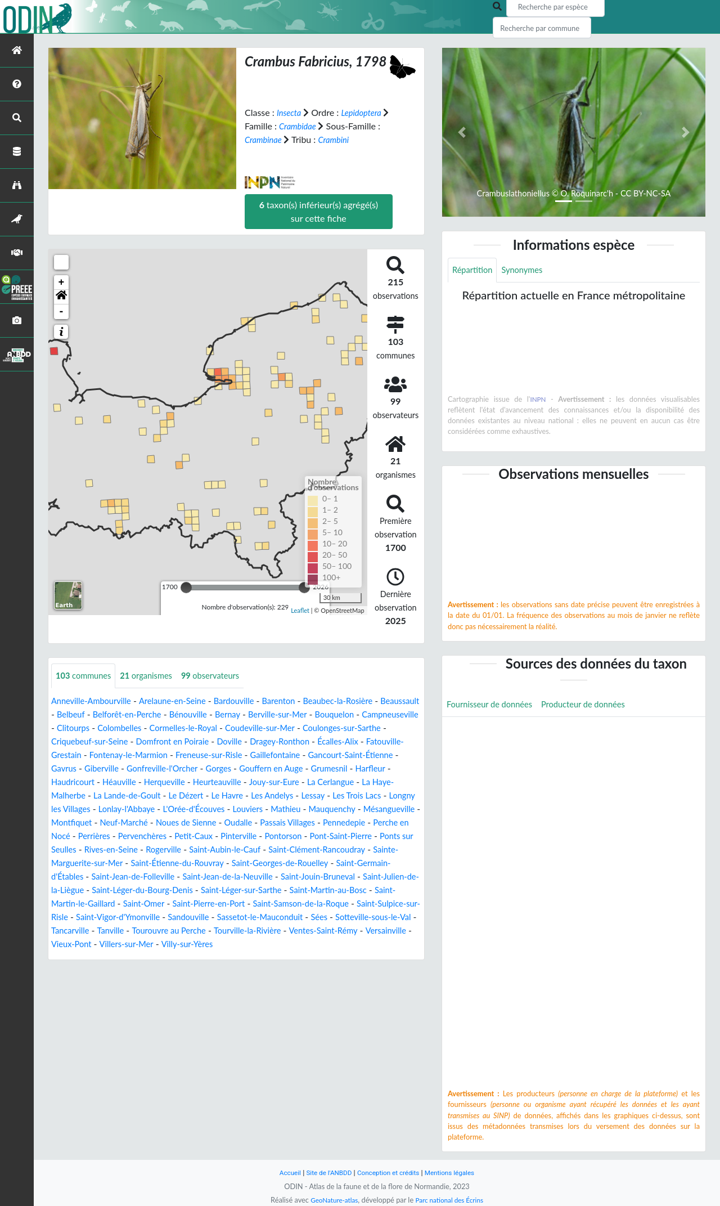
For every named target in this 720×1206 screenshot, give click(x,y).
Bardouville (250, 701)
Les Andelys (152, 809)
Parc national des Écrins (452, 1199)
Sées (116, 944)
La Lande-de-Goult (352, 796)
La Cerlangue (200, 796)
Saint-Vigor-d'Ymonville (250, 931)
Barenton (298, 701)
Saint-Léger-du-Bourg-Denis (218, 904)
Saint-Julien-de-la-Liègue (106, 904)
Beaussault (72, 715)
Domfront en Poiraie (301, 742)
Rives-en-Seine (116, 863)
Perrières (68, 850)
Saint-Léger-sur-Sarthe (325, 904)
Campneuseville (133, 728)
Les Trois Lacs (243, 809)
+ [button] (61, 282)
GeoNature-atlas (331, 1199)
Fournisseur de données (494, 706)
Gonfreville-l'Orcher (335, 769)
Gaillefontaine (78, 769)
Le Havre (103, 809)
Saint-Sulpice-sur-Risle (151, 931)
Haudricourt (242, 782)
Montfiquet (396, 823)
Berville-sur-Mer (340, 715)
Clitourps (190, 728)
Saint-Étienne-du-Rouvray (216, 877)
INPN (538, 400)
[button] (61, 297)
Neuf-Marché (83, 836)
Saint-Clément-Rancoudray (339, 863)
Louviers (184, 823)
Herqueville (340, 782)
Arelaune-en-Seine (182, 701)
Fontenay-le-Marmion (271, 755)
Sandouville (326, 931)
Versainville (237, 958)
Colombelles (240, 728)
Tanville (287, 944)
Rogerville (173, 863)
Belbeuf (117, 715)
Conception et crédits (389, 1172)
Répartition (474, 270)
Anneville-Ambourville (95, 701)
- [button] (61, 312)
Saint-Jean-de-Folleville (177, 890)
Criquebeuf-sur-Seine (211, 742)
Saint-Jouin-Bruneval (379, 890)
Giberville (270, 769)
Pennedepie (322, 836)
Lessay (196, 809)
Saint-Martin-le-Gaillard (167, 917)
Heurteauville (77, 796)
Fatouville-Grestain (183, 755)
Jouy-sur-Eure (139, 796)
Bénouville (244, 715)
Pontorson (273, 850)
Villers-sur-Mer (349, 958)
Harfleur (193, 782)
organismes (154, 676)
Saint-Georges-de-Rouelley (328, 877)
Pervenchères (121, 850)
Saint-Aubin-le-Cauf (239, 863)
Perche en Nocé (384, 836)
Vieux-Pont (290, 958)
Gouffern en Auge (86, 782)
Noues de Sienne (151, 836)
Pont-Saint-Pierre (336, 850)
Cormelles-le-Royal (309, 728)
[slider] (186, 587)
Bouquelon (72, 728)
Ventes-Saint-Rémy (170, 958)
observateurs (223, 676)
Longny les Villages (315, 809)
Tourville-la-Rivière (88, 958)
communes (86, 676)
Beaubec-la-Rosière (363, 701)
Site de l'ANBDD (325, 1172)
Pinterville (225, 850)
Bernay (286, 715)
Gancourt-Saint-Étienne (161, 769)
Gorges (396, 769)
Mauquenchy (276, 823)
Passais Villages (261, 836)
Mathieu (225, 823)
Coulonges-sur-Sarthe (118, 742)
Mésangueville (337, 823)
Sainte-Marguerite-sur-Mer (104, 877)
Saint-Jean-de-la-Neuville (280, 890)
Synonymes (527, 270)
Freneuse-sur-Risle (358, 755)
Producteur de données (595, 706)
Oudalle (207, 836)
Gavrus (229, 769)
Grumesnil (149, 782)
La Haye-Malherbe (270, 796)
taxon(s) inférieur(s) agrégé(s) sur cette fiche (318, 211)
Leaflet (300, 609)
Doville (363, 742)
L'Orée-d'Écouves (126, 823)
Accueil (282, 1172)
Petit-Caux (177, 850)
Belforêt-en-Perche (177, 715)
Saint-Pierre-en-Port (315, 917)
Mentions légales (456, 1172)
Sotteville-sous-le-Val (174, 944)
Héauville (291, 782)
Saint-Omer (245, 917)
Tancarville (244, 944)
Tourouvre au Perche (350, 944)
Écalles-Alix (115, 755)
